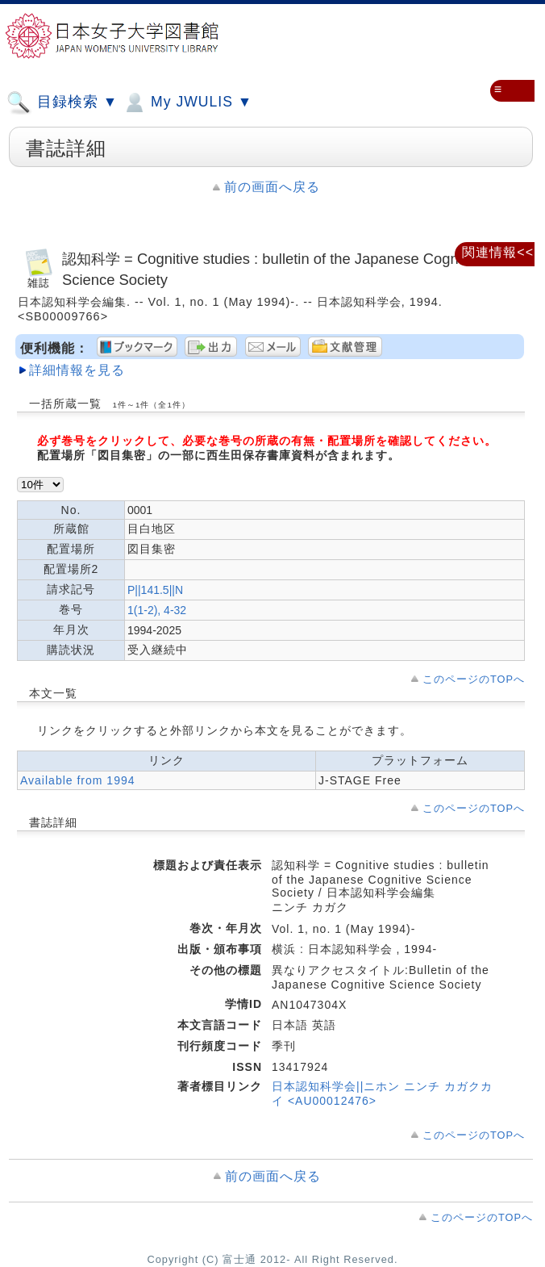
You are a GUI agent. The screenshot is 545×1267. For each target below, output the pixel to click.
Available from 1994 (77, 780)
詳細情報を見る (77, 370)
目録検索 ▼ (62, 102)
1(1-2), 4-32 (156, 610)
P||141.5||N (155, 589)
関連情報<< (498, 252)
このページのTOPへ (473, 679)
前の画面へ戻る (272, 187)
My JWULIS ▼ (187, 102)
